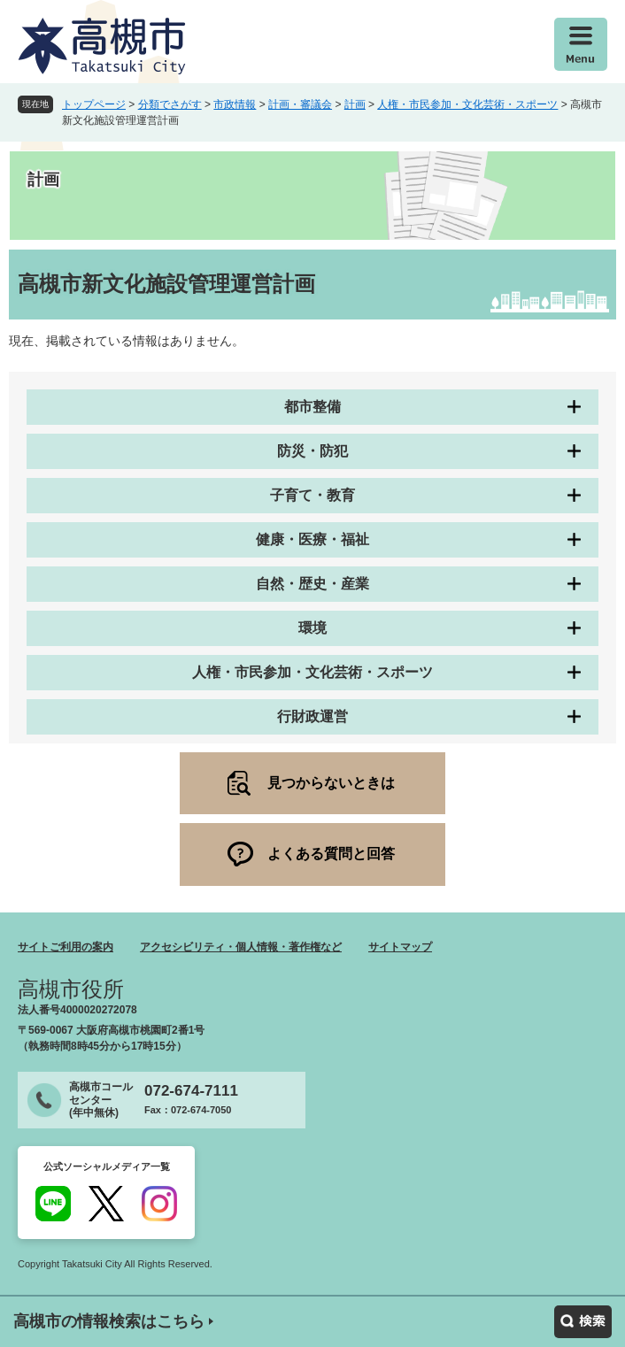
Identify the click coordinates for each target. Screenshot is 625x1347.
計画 (355, 104)
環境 (312, 627)
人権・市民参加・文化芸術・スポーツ (467, 104)
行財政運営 (312, 716)
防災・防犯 (312, 450)
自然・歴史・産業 (312, 583)
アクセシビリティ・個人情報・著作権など (241, 947)
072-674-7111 (191, 1090)
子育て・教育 (312, 495)
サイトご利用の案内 (65, 947)
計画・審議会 (300, 104)
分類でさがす (170, 104)
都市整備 (312, 406)
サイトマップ (400, 947)
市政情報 (234, 104)
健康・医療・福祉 (312, 539)
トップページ (94, 104)
